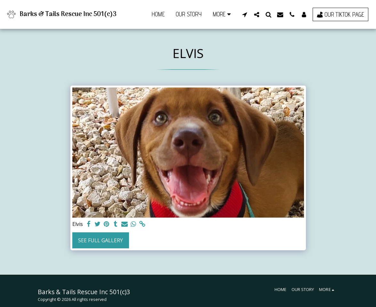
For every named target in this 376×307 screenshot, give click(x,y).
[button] (244, 14)
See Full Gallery (100, 240)
